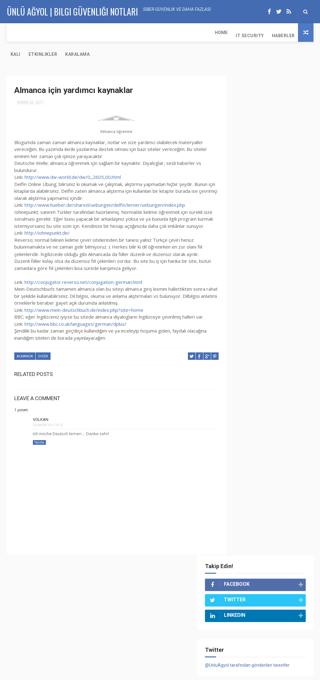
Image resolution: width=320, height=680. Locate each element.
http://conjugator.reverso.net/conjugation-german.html (83, 268)
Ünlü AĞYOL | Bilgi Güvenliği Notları (72, 11)
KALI (103, 32)
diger (43, 343)
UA (252, 672)
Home (17, 32)
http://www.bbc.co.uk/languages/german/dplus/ (75, 310)
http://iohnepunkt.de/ (47, 219)
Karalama (165, 32)
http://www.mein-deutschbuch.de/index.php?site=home (83, 296)
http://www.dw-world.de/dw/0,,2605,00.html (72, 156)
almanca (25, 343)
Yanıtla (39, 428)
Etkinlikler (130, 32)
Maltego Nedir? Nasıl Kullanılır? (280, 581)
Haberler (78, 32)
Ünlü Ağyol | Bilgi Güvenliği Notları (101, 672)
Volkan (40, 405)
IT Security (45, 32)
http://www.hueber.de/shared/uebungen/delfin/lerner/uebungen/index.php (104, 184)
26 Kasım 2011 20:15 (48, 411)
